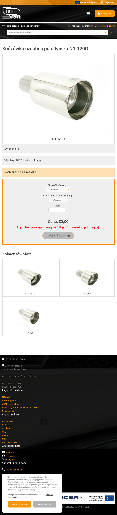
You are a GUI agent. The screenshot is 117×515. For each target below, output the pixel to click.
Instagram (10, 459)
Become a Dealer (10, 442)
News (5, 438)
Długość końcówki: (57, 185)
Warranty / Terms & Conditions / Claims (20, 407)
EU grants (6, 397)
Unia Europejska (85, 2)
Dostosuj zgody (44, 504)
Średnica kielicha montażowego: (57, 195)
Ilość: (57, 205)
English (107, 2)
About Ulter (7, 421)
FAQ (4, 431)
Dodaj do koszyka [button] (58, 235)
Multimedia (7, 428)
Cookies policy (9, 400)
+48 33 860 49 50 (13, 469)
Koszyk (104, 13)
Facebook (10, 456)
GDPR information (10, 404)
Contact (5, 435)
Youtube (10, 452)
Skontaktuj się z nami (105, 26)
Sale (4, 424)
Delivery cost (8, 411)
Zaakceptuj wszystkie (19, 504)
